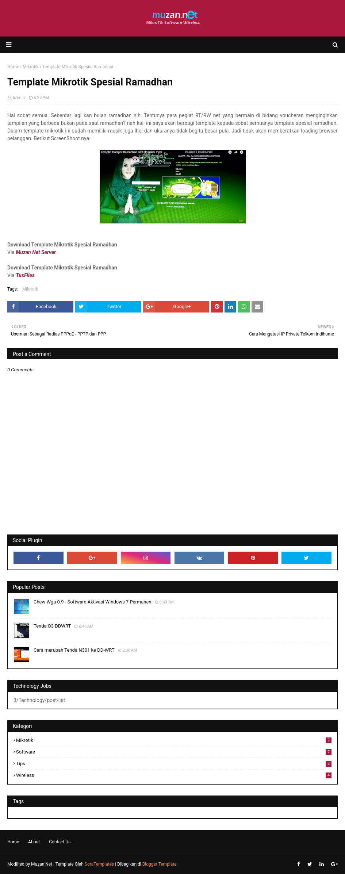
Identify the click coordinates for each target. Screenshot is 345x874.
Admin (18, 97)
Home (13, 841)
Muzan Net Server (36, 252)
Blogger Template (159, 864)
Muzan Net (41, 864)
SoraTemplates (99, 864)
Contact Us (59, 841)
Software (173, 752)
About (34, 841)
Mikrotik (30, 289)
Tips (173, 763)
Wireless (173, 775)
